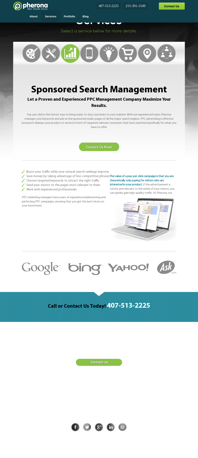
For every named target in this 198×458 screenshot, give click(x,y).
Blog (86, 16)
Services (50, 16)
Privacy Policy (87, 436)
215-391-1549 (136, 6)
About (33, 16)
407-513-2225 (109, 6)
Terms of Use (112, 436)
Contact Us (172, 6)
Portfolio (69, 16)
